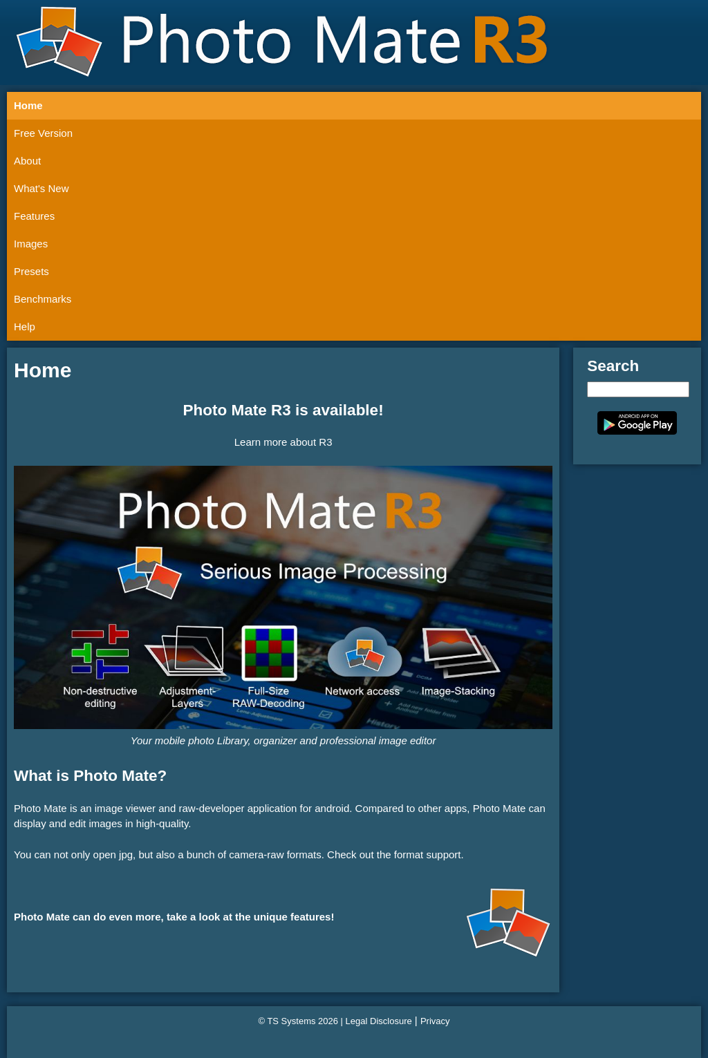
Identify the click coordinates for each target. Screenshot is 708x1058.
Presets (31, 271)
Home (28, 105)
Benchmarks (42, 299)
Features (34, 216)
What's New (41, 188)
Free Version (43, 133)
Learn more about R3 (283, 442)
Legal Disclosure (379, 1021)
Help (24, 326)
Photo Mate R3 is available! (283, 410)
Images (31, 243)
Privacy (435, 1021)
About (27, 161)
